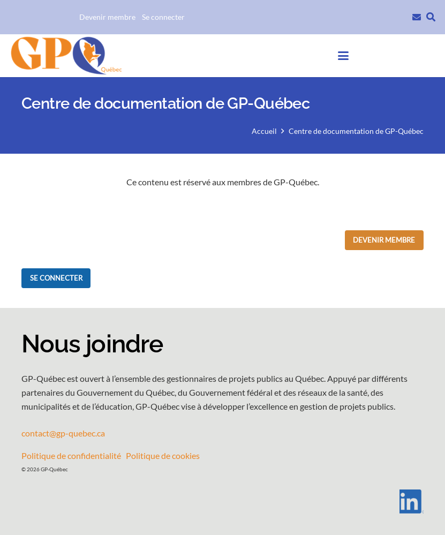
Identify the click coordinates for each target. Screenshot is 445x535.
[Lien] (416, 16)
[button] (431, 17)
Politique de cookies (163, 455)
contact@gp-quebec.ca (63, 433)
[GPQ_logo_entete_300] (66, 56)
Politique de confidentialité (71, 455)
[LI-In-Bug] (222, 501)
